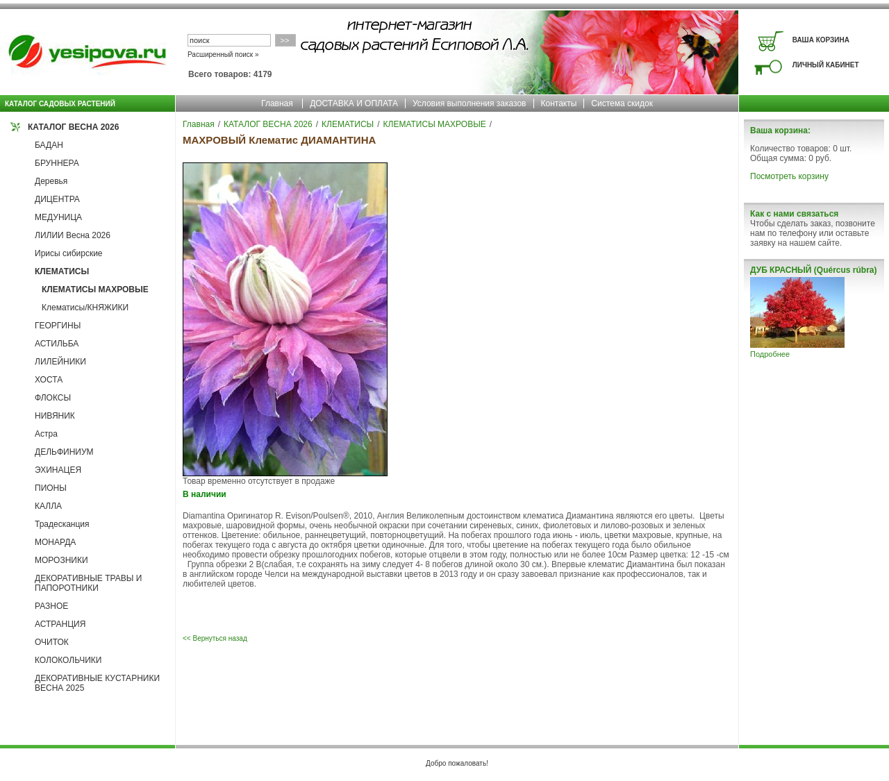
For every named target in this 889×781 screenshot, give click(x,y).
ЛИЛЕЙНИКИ (60, 362)
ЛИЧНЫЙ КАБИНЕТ (825, 65)
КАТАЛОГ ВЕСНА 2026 (73, 127)
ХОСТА (49, 380)
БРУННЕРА (57, 163)
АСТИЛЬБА (56, 343)
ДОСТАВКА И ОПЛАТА (354, 103)
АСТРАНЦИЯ (60, 624)
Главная (277, 103)
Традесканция (62, 524)
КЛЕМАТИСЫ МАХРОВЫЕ (95, 289)
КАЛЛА (48, 506)
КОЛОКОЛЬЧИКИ (68, 660)
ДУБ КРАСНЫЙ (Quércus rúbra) (813, 270)
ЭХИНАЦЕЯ (58, 470)
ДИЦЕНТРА (57, 199)
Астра (46, 434)
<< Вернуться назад (215, 638)
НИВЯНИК (55, 416)
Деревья (51, 181)
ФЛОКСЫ (53, 398)
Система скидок (622, 103)
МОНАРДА (55, 542)
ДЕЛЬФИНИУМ (64, 452)
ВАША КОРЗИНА (820, 40)
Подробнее (770, 354)
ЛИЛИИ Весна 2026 (72, 235)
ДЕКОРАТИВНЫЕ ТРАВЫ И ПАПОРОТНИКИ (88, 583)
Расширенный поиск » (223, 54)
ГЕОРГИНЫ (58, 325)
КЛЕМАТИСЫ (62, 271)
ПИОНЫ (51, 488)
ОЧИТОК (52, 642)
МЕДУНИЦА (58, 217)
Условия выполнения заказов (469, 103)
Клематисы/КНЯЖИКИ (85, 307)
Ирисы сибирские (69, 253)
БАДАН (49, 145)
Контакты (559, 103)
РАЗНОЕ (51, 606)
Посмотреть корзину (789, 176)
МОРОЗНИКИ (61, 560)
